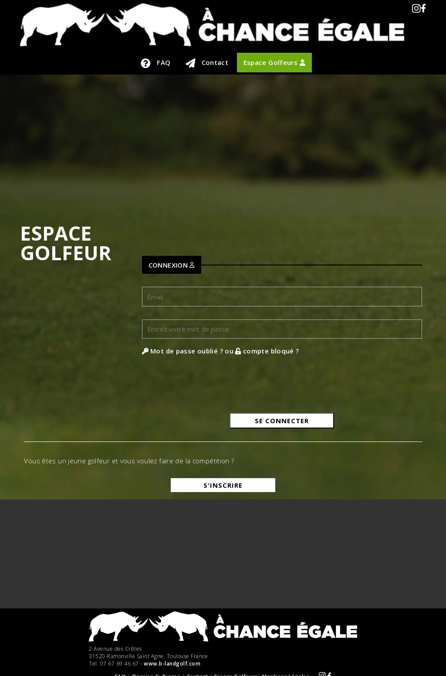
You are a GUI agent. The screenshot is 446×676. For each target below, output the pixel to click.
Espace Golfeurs (274, 62)
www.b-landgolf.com (172, 663)
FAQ (155, 63)
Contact (207, 63)
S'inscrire (223, 485)
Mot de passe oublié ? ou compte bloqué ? (220, 350)
